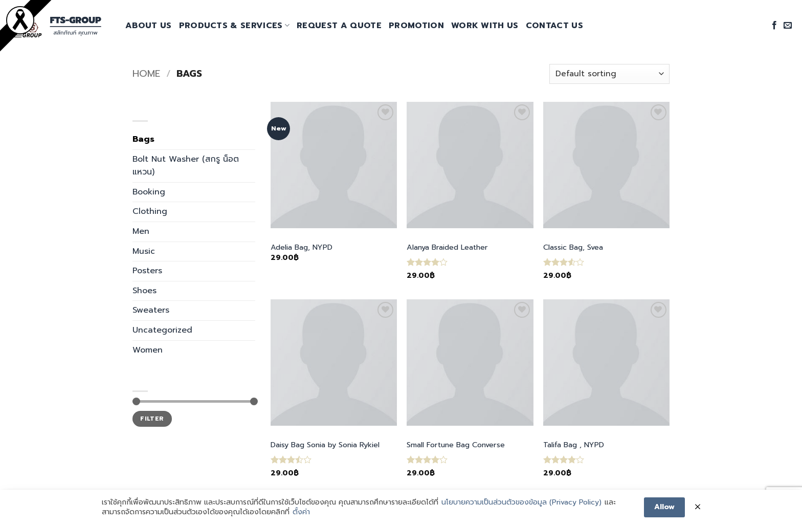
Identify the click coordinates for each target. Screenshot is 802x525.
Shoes (144, 291)
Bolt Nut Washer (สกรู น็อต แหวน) (185, 166)
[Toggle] (249, 212)
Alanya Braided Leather (447, 247)
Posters (147, 271)
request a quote (339, 25)
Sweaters (150, 310)
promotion (416, 25)
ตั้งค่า (301, 513)
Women (147, 350)
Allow (664, 507)
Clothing (149, 211)
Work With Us (485, 25)
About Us (148, 25)
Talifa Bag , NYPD (573, 445)
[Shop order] (609, 74)
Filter (152, 418)
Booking (148, 192)
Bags (143, 139)
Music (143, 251)
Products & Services (234, 25)
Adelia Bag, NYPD (301, 247)
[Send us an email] (788, 25)
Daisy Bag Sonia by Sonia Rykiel (325, 445)
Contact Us (554, 25)
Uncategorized (162, 330)
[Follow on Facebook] (774, 25)
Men (140, 231)
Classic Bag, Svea (573, 247)
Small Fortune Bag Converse (456, 445)
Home (146, 74)
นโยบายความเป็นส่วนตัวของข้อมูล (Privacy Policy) (521, 503)
